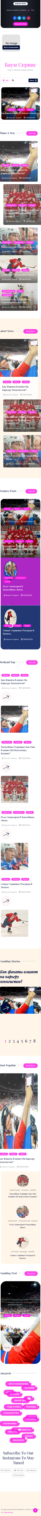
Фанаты (21, 110)
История (17, 626)
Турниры (29, 541)
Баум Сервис (20, 64)
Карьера (11, 110)
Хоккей (30, 110)
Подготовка (18, 541)
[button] (33, 80)
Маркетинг (18, 578)
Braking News (20, 4)
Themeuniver (8, 1512)
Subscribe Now (20, 24)
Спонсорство (30, 578)
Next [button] (7, 1347)
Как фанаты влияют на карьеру (16, 10)
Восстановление (11, 47)
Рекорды (27, 626)
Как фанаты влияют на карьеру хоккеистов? (20, 113)
